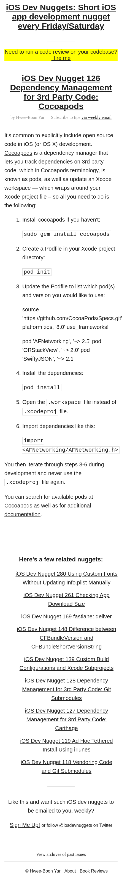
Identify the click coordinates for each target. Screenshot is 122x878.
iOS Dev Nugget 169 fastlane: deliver (66, 616)
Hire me (61, 58)
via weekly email (97, 117)
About (70, 871)
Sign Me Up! (25, 825)
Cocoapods (18, 153)
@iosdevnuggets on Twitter (85, 825)
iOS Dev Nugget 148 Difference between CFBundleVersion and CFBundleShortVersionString (66, 638)
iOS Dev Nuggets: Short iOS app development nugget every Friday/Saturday (61, 16)
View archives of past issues (61, 854)
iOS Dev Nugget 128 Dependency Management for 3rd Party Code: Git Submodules (66, 689)
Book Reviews (94, 871)
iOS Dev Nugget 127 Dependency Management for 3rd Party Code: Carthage (66, 719)
